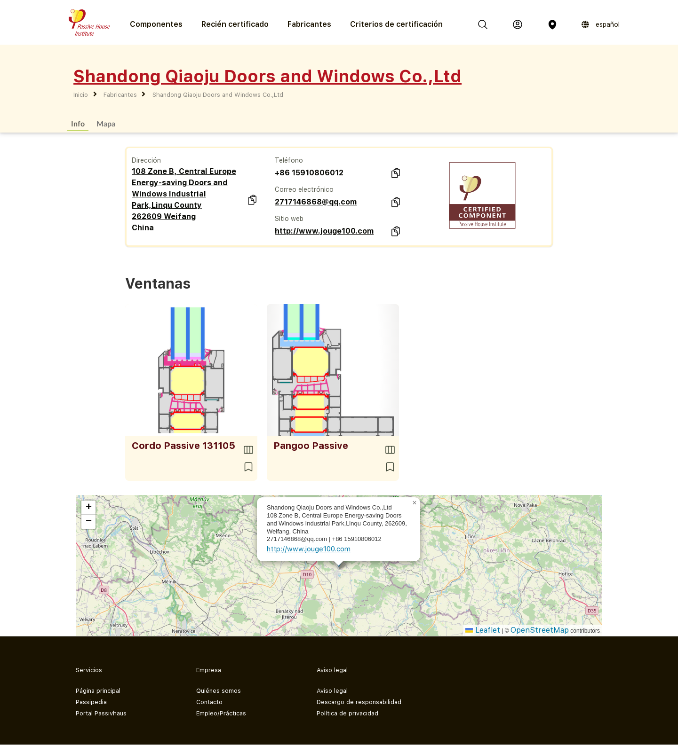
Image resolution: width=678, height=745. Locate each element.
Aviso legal (332, 690)
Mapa (105, 123)
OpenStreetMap (539, 630)
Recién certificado (235, 24)
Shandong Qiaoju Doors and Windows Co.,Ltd (217, 94)
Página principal (98, 690)
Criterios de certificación (396, 24)
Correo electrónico (304, 189)
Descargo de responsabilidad (359, 702)
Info (78, 123)
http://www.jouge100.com (324, 231)
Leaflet (482, 630)
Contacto (209, 702)
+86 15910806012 (309, 172)
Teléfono (289, 160)
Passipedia (91, 702)
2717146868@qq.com (316, 201)
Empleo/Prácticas (221, 713)
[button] (414, 503)
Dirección (146, 160)
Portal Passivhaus (101, 713)
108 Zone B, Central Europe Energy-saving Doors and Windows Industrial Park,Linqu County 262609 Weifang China (184, 199)
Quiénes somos (218, 690)
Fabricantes (309, 24)
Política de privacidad (347, 713)
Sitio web (289, 218)
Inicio (80, 94)
